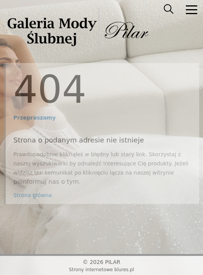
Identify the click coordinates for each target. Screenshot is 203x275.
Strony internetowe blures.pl (101, 269)
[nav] (191, 9)
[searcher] (168, 9)
